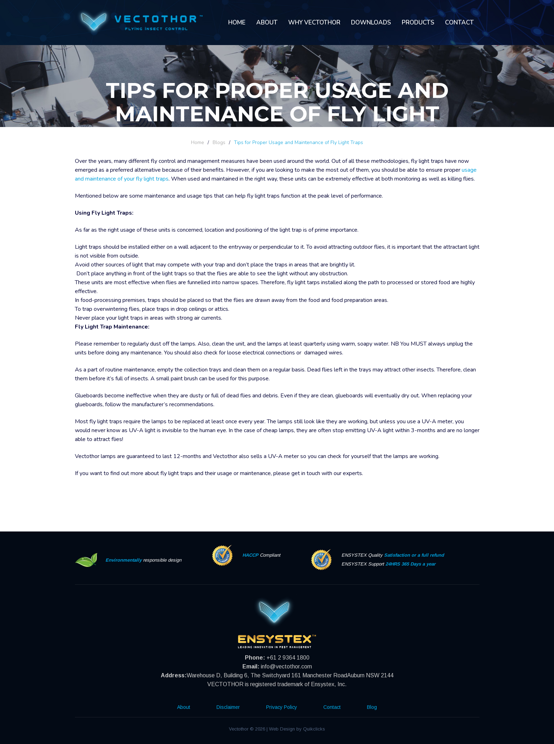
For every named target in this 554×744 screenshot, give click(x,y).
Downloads (371, 22)
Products (418, 22)
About (267, 22)
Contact (459, 22)
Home (237, 22)
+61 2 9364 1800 (288, 658)
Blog (372, 707)
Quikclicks (314, 729)
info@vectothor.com (286, 666)
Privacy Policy (281, 707)
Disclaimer (228, 707)
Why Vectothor (314, 22)
